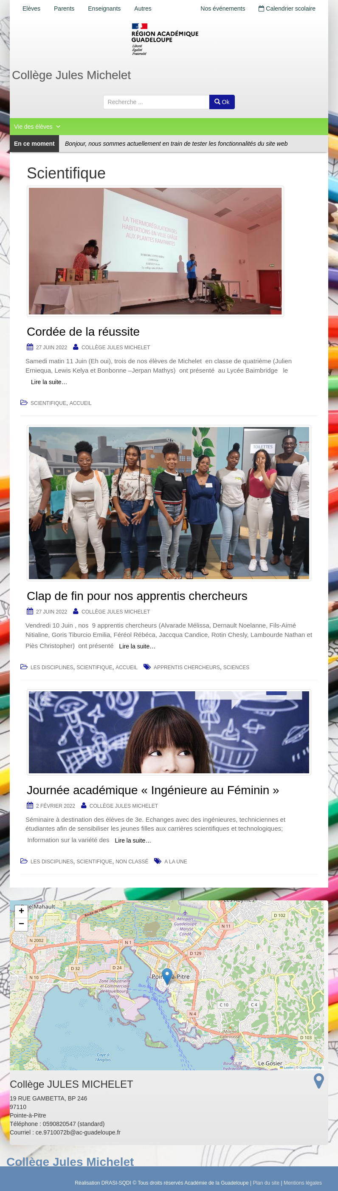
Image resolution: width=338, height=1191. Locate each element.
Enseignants (104, 8)
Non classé (131, 862)
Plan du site (266, 1183)
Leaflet (286, 1067)
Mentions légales (303, 1183)
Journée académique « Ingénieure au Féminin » (153, 790)
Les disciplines (52, 667)
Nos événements (222, 8)
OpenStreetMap (310, 1067)
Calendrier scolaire (287, 8)
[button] (167, 976)
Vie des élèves (37, 126)
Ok (222, 102)
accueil (81, 403)
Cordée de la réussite (83, 331)
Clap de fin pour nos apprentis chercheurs (137, 596)
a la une (175, 862)
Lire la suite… (49, 382)
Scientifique (48, 403)
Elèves (31, 8)
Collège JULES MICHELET (116, 348)
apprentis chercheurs (187, 667)
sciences (236, 667)
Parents (64, 8)
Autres (142, 8)
